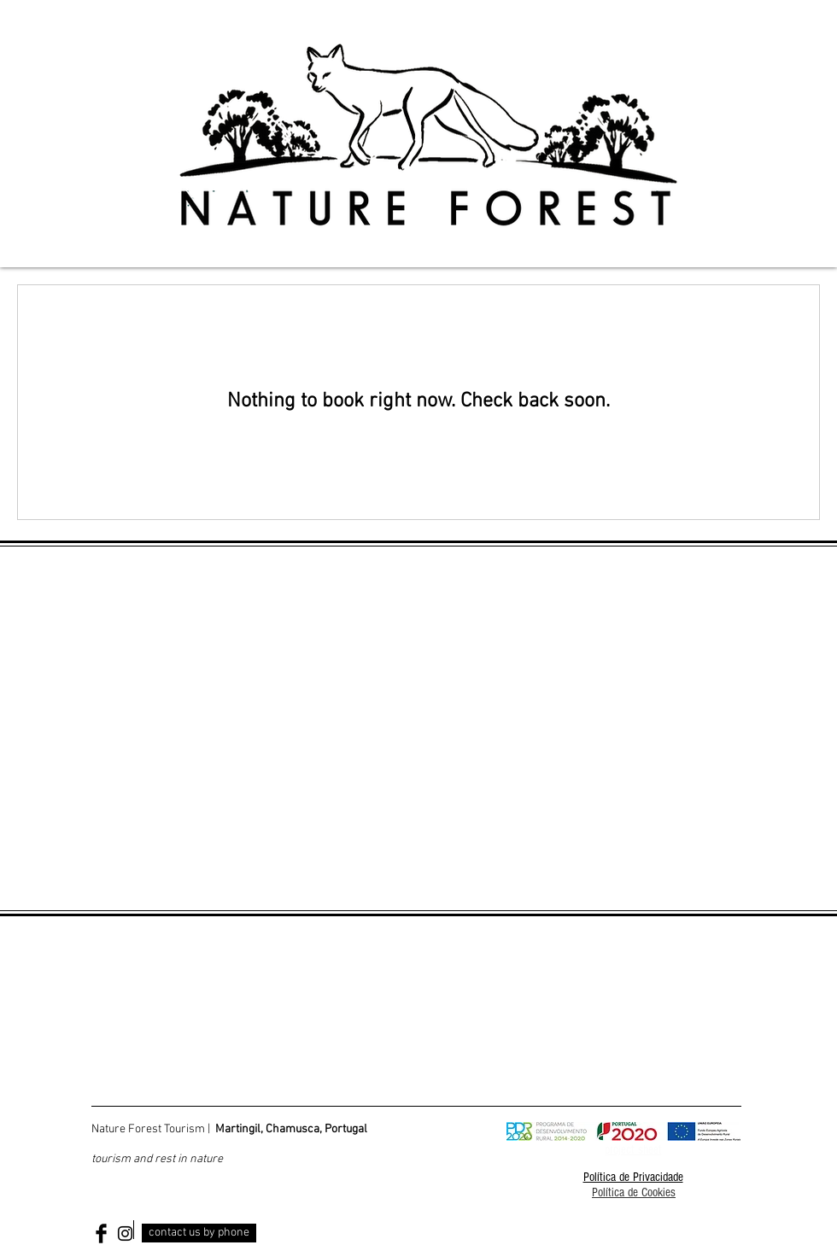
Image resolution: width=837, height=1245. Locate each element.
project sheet (633, 1150)
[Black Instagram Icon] (125, 1233)
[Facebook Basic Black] (101, 1233)
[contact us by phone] (199, 1233)
